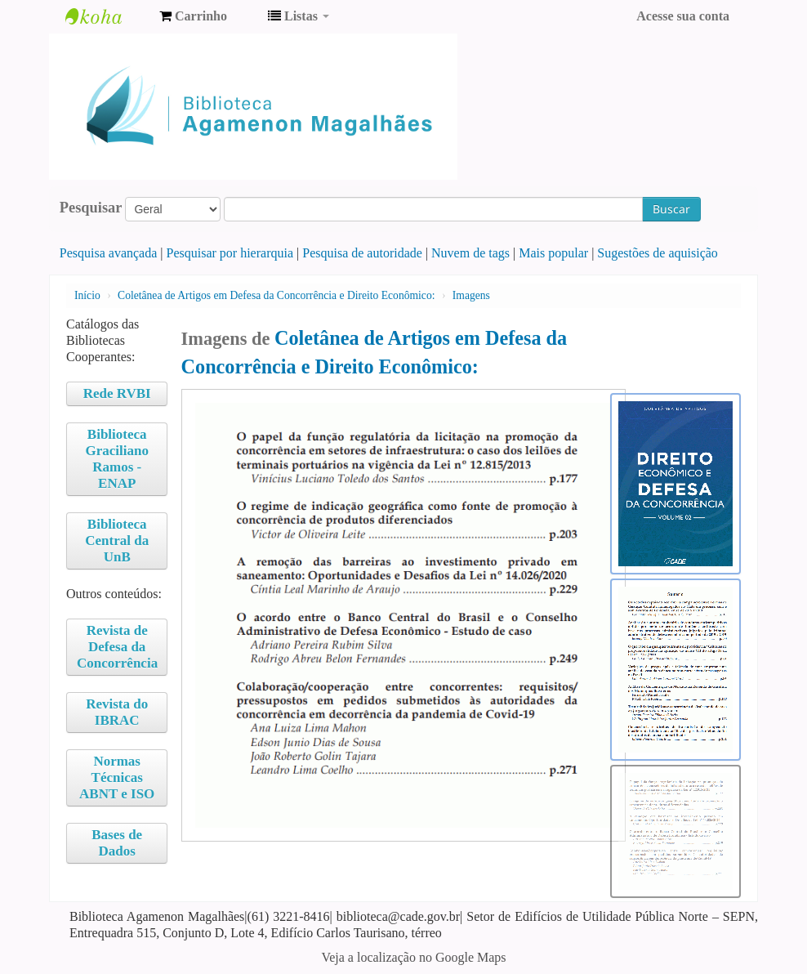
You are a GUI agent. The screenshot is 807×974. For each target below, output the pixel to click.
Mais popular (553, 253)
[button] (193, 16)
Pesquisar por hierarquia (230, 253)
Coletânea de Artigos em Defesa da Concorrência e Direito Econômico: (276, 295)
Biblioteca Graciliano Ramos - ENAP (116, 459)
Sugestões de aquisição (657, 253)
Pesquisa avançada (109, 253)
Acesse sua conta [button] (682, 16)
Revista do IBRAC (117, 712)
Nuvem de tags (470, 253)
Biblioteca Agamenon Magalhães (106, 16)
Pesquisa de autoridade (362, 253)
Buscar (671, 209)
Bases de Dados (116, 843)
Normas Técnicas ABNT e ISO (116, 777)
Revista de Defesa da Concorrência (117, 647)
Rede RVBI (117, 393)
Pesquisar (91, 207)
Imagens (471, 295)
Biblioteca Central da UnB (117, 540)
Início (87, 295)
